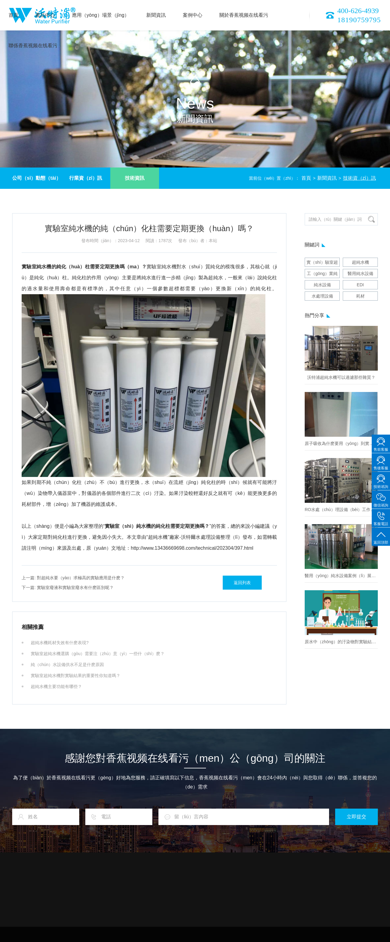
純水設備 (322, 284)
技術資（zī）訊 (359, 178)
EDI (360, 284)
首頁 (13, 15)
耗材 (360, 296)
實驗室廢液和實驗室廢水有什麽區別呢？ (68, 587)
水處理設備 (322, 296)
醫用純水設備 (360, 273)
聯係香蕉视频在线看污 (33, 45)
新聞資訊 (156, 15)
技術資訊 (134, 178)
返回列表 (242, 582)
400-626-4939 (358, 11)
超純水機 (360, 262)
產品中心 (45, 15)
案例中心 (192, 15)
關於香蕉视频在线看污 (243, 15)
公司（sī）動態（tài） (36, 178)
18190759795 (359, 20)
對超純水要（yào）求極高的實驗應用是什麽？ (73, 577)
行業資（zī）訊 (85, 178)
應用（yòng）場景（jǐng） (100, 15)
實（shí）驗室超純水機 (322, 263)
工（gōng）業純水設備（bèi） (322, 274)
